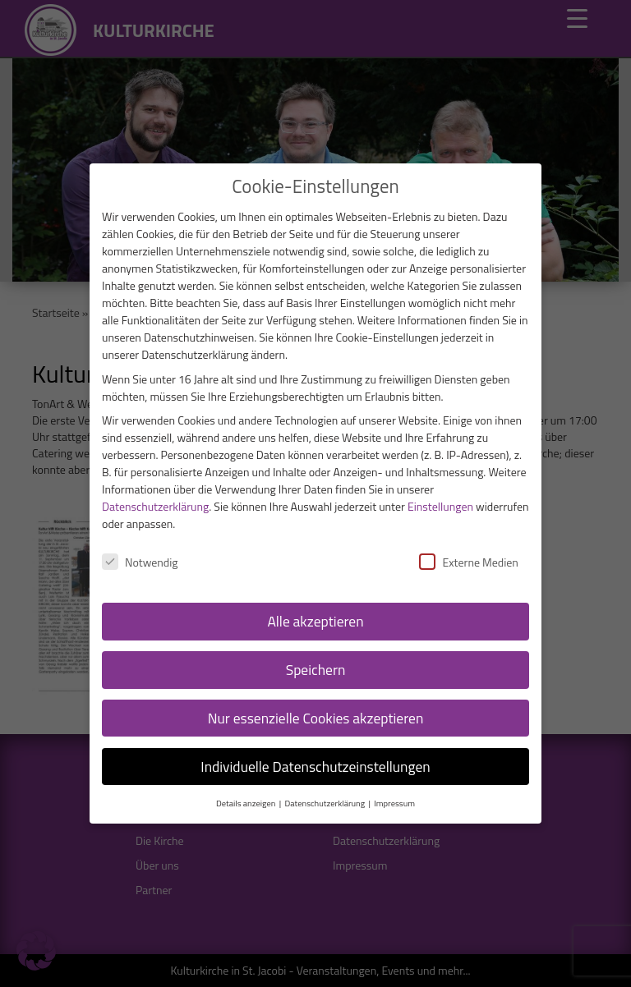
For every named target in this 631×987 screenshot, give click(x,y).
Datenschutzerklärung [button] (325, 803)
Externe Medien (468, 562)
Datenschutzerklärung (155, 506)
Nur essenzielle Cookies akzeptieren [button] (316, 718)
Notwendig (140, 562)
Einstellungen (440, 506)
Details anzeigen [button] (247, 803)
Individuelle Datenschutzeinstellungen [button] (315, 766)
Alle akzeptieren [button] (315, 621)
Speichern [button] (316, 670)
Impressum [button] (394, 803)
